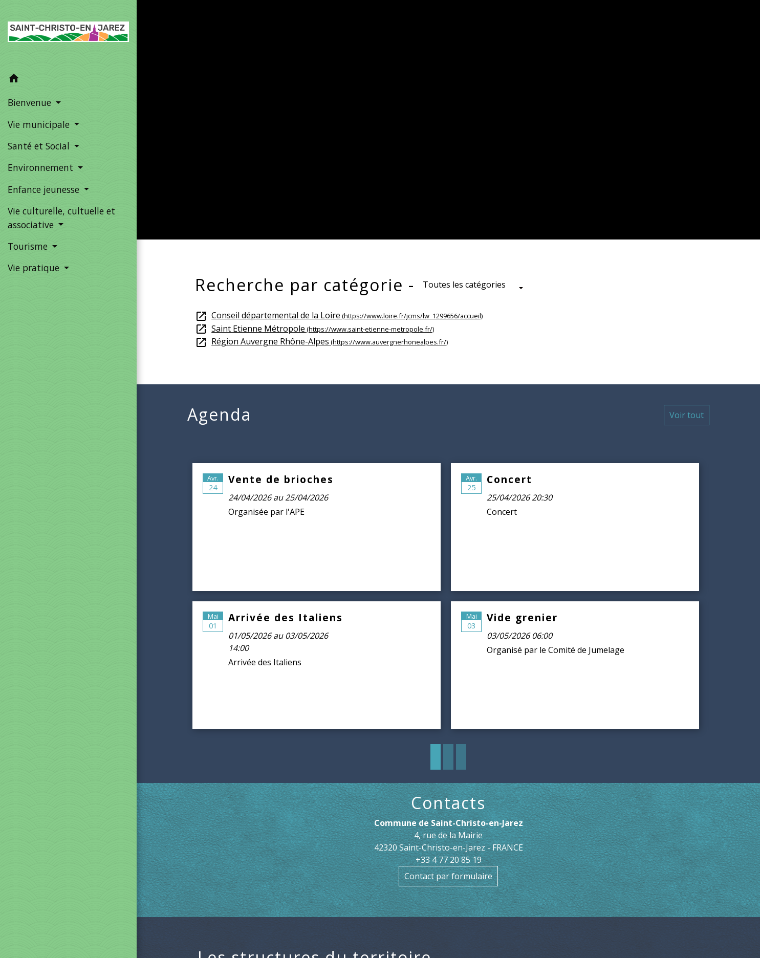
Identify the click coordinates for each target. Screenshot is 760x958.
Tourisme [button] (29, 246)
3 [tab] (461, 757)
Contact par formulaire (448, 876)
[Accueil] (68, 34)
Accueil (318, 131)
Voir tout (686, 415)
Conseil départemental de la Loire (339, 315)
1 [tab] (435, 757)
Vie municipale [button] (40, 124)
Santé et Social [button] (40, 146)
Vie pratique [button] (35, 268)
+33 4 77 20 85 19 (449, 859)
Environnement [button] (42, 167)
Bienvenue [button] (31, 102)
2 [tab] (448, 757)
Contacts (448, 803)
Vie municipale (389, 131)
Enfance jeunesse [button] (45, 189)
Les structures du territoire (519, 131)
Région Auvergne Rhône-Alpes (321, 341)
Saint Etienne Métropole (314, 328)
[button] (68, 80)
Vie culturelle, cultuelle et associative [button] (61, 217)
